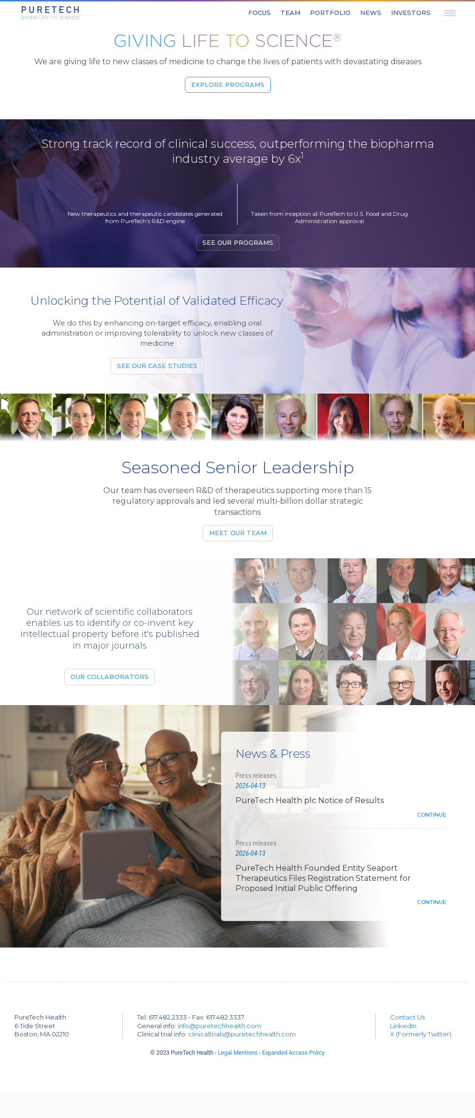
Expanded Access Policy (293, 1052)
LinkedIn (403, 1026)
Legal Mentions (237, 1052)
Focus (259, 12)
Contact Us (407, 1017)
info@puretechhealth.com (219, 1026)
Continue (431, 814)
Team (290, 12)
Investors (411, 12)
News (370, 12)
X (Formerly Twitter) (420, 1034)
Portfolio (330, 12)
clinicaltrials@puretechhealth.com (242, 1034)
